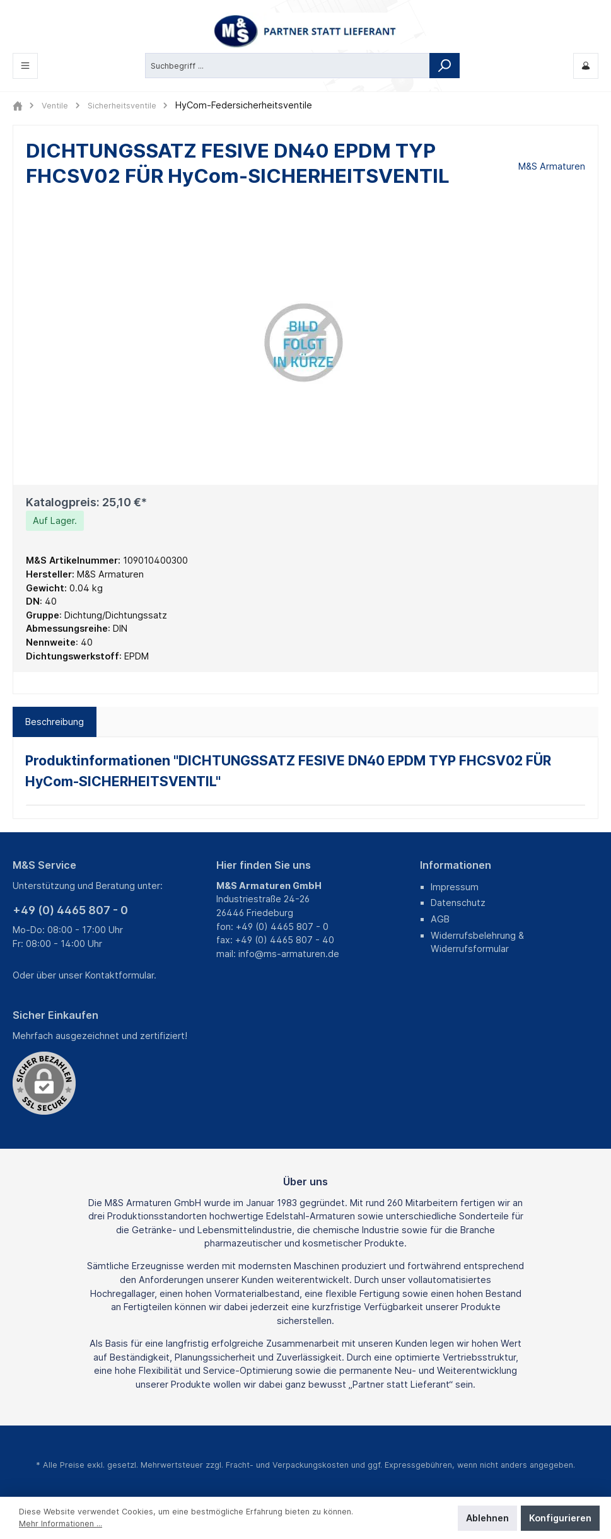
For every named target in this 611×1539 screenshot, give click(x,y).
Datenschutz (458, 902)
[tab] (54, 722)
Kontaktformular (119, 975)
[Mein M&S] (585, 66)
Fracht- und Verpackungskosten (287, 1465)
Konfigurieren (560, 1518)
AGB (440, 919)
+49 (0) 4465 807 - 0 (70, 910)
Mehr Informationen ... (60, 1523)
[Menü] (25, 66)
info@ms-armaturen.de (288, 953)
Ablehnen (487, 1518)
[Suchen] (444, 65)
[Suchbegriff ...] (287, 65)
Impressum (455, 886)
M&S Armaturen (551, 166)
